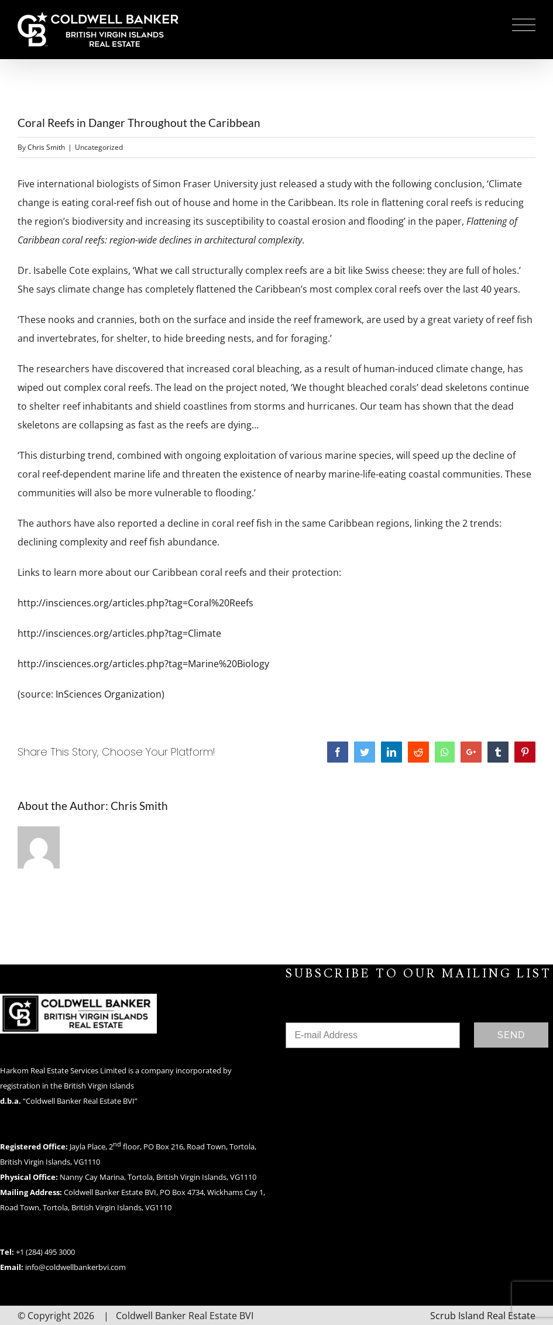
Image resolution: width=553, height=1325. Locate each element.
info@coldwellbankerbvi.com (75, 1267)
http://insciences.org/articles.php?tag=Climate (119, 633)
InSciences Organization (109, 694)
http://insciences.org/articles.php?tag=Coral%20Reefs (135, 602)
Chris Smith (46, 147)
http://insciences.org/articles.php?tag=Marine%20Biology (143, 663)
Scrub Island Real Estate (482, 1315)
